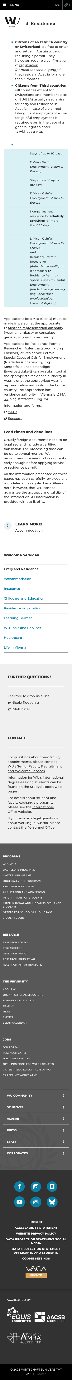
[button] (12, 5)
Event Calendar (15, 1022)
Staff (12, 1141)
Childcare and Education (24, 598)
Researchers (12, 948)
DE (57, 5)
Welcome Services (16, 1058)
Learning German (18, 618)
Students (15, 1107)
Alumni (13, 1118)
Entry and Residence (21, 569)
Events (8, 1017)
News (7, 1011)
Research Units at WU (19, 959)
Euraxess (15, 419)
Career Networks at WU (21, 1075)
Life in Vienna (15, 647)
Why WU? (9, 864)
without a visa (30, 132)
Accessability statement (36, 1228)
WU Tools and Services (22, 628)
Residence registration (22, 608)
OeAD (12, 412)
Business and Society (18, 1000)
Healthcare (13, 638)
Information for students (23, 897)
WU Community (19, 1095)
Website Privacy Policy (36, 1233)
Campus (8, 1006)
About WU (10, 989)
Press (12, 1130)
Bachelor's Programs (19, 869)
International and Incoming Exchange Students (32, 905)
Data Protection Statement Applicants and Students (36, 1251)
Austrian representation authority (35, 328)
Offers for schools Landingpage (28, 912)
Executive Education (18, 886)
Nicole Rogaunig (25, 702)
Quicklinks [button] (67, 5)
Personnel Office (41, 827)
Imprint (36, 1222)
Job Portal (11, 1047)
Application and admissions (24, 892)
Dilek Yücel (21, 709)
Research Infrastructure (22, 964)
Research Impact (15, 953)
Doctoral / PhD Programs (22, 881)
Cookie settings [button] (36, 1258)
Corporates (17, 1153)
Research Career (16, 1052)
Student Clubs (13, 917)
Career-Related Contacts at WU (27, 1069)
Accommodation (17, 579)
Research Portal (15, 942)
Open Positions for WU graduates (28, 1064)
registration (28, 65)
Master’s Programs (17, 875)
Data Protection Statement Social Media (36, 1241)
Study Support (42, 787)
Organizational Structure (23, 994)
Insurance (12, 589)
